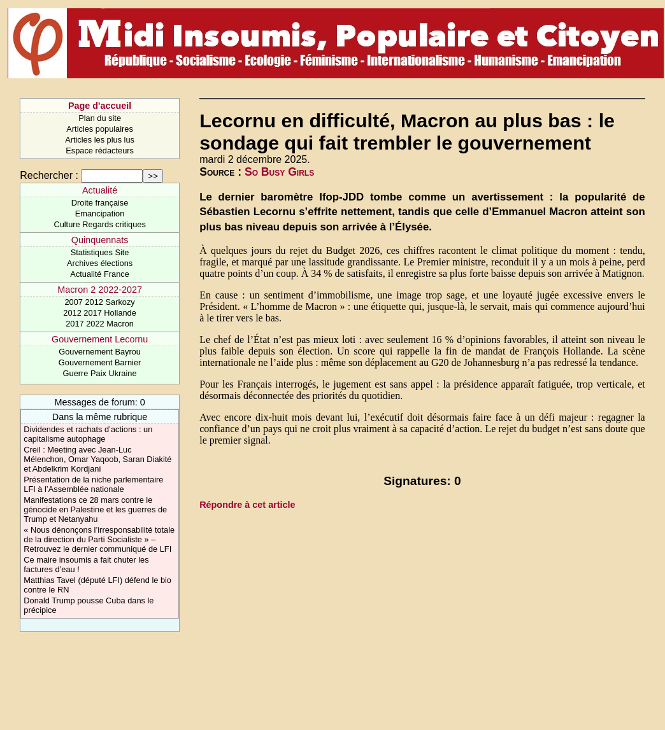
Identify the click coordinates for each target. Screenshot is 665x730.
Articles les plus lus (99, 139)
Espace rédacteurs (100, 150)
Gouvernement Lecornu (100, 339)
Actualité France (99, 274)
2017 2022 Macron (100, 323)
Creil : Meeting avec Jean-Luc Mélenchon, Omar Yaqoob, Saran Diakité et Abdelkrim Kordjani (97, 459)
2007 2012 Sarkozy (99, 302)
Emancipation (100, 213)
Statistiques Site (100, 252)
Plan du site (99, 118)
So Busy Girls (279, 171)
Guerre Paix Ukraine (100, 373)
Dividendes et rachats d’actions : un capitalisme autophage (88, 434)
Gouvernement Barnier (100, 362)
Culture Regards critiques (99, 224)
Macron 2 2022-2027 (99, 289)
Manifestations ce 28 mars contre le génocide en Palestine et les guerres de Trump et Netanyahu (95, 509)
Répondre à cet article (247, 505)
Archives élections (99, 263)
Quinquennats (100, 240)
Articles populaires (99, 129)
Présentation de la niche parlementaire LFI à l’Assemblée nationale (93, 484)
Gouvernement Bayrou (100, 351)
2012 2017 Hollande (99, 313)
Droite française (100, 202)
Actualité (99, 190)
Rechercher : (49, 175)
